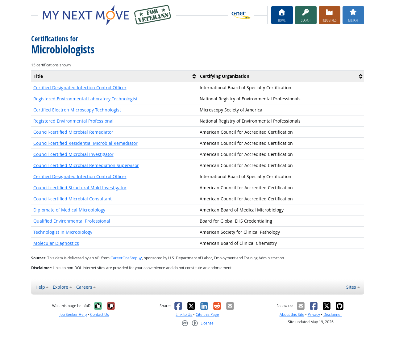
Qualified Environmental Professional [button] (71, 221)
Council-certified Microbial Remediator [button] (73, 132)
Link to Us (184, 314)
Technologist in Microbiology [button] (62, 232)
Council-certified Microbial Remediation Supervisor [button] (86, 165)
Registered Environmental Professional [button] (73, 121)
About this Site (292, 314)
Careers (84, 287)
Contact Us (99, 314)
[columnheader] (114, 76)
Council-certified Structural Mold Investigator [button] (80, 187)
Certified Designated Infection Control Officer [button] (80, 87)
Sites (351, 287)
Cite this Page (207, 314)
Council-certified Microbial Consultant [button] (72, 199)
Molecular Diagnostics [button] (56, 243)
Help (40, 287)
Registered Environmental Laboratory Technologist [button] (85, 99)
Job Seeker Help (73, 314)
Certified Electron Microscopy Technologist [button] (77, 110)
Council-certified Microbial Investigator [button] (73, 154)
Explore (60, 287)
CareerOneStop (123, 258)
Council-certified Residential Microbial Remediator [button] (85, 143)
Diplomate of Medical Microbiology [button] (69, 210)
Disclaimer (332, 314)
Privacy (314, 314)
